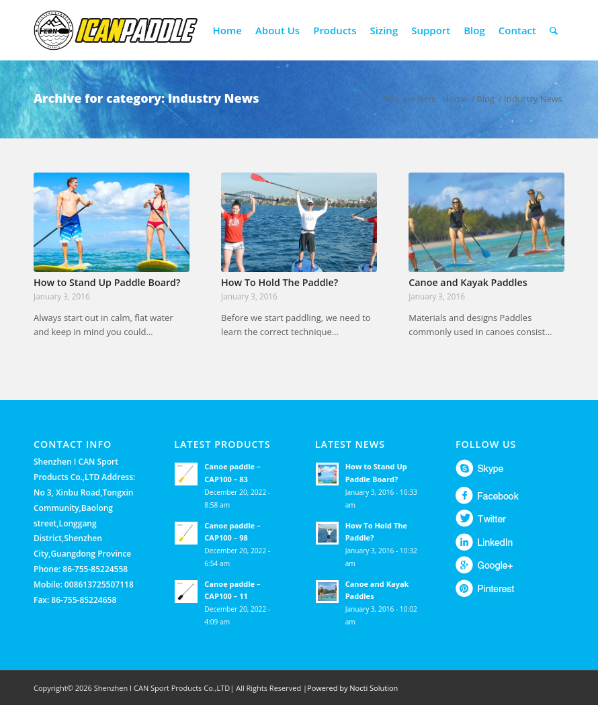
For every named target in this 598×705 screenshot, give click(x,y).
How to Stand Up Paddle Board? (107, 282)
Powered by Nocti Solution (352, 688)
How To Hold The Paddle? (279, 282)
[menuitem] (227, 30)
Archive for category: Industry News (146, 98)
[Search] (553, 30)
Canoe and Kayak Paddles (468, 282)
